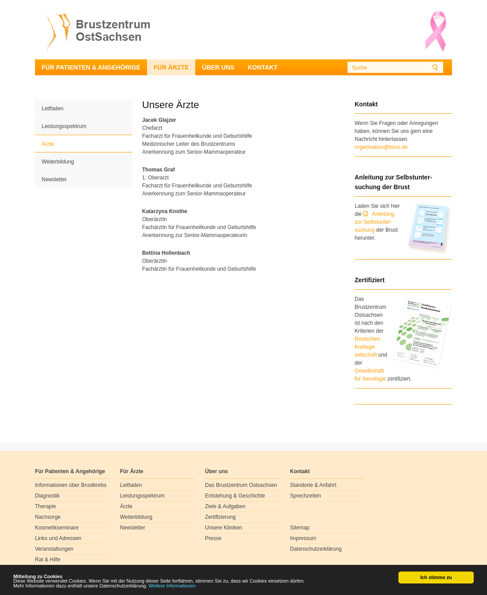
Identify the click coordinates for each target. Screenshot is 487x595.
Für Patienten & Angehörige (91, 67)
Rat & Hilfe (47, 559)
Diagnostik (47, 496)
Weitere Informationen (172, 586)
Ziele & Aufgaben (225, 506)
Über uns (218, 67)
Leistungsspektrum (64, 126)
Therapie (45, 506)
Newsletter (54, 179)
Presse (213, 538)
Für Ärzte (171, 67)
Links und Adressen (58, 538)
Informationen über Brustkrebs (70, 485)
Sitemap (299, 528)
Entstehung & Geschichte (235, 496)
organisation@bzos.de (381, 147)
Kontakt (262, 67)
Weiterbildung (58, 162)
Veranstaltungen (54, 549)
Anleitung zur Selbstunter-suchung (374, 222)
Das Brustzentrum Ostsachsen (241, 485)
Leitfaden (52, 108)
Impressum (303, 538)
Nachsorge (48, 517)
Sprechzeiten (305, 496)
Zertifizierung (220, 517)
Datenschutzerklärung (316, 549)
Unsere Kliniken (223, 528)
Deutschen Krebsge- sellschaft (367, 347)
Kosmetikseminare (57, 528)
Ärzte (48, 144)
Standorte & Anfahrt (313, 485)
